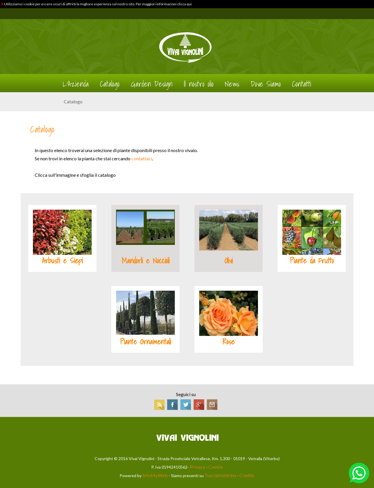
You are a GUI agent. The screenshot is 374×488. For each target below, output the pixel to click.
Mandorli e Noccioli (146, 261)
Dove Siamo (266, 84)
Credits (246, 475)
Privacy (197, 467)
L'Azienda (76, 84)
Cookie (215, 467)
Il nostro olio (199, 84)
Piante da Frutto (312, 261)
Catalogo (110, 84)
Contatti (301, 84)
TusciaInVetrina (220, 475)
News (232, 84)
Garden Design (151, 84)
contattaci (141, 158)
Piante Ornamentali (145, 342)
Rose (229, 342)
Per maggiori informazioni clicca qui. (164, 4)
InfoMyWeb (155, 475)
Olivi (228, 261)
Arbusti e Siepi (62, 261)
